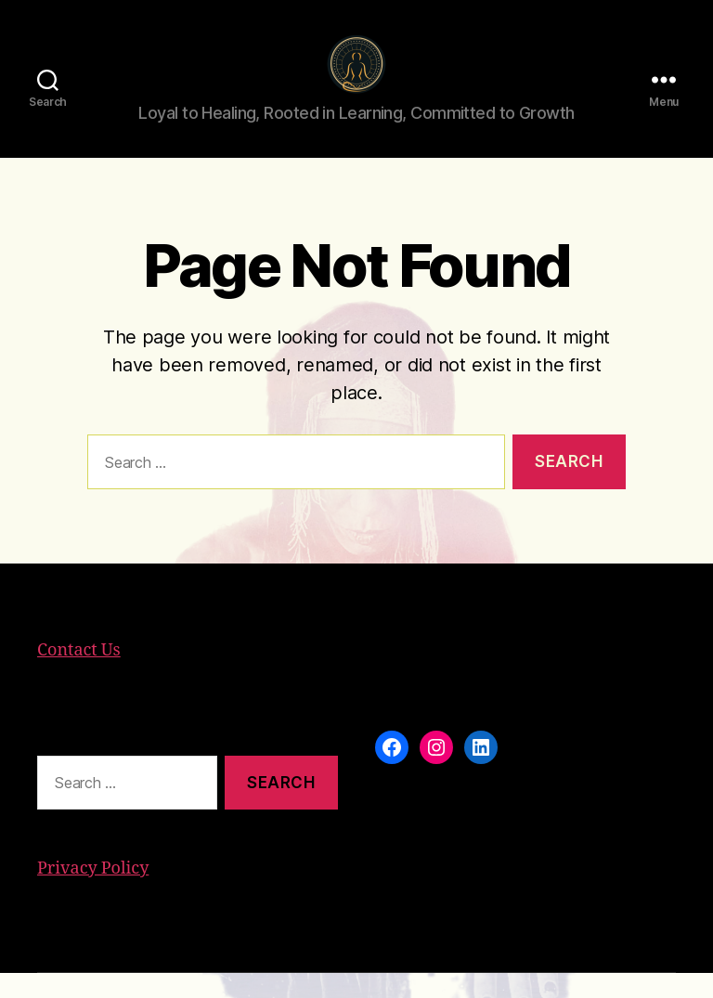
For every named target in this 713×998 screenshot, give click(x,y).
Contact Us (79, 675)
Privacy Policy (93, 893)
